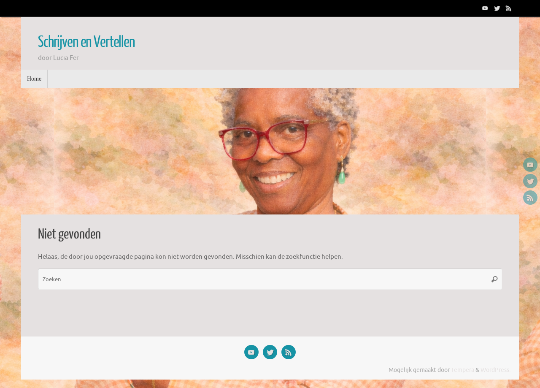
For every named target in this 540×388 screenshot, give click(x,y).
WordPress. (495, 370)
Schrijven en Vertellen (86, 42)
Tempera (462, 370)
